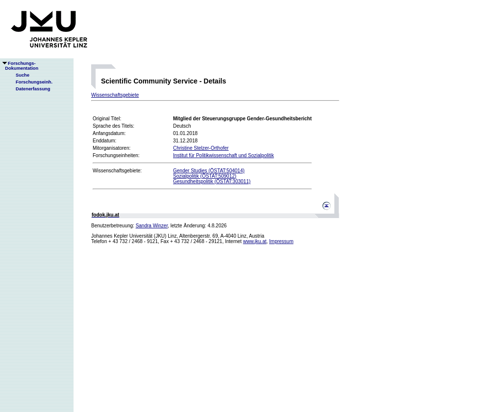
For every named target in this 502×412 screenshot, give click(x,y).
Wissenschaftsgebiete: (117, 170)
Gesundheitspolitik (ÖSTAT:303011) (212, 181)
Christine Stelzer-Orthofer (200, 148)
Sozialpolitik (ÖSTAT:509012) (204, 176)
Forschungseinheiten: (116, 155)
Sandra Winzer (152, 225)
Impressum (281, 241)
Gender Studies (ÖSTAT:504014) (209, 170)
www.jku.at (255, 241)
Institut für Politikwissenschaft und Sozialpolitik (223, 155)
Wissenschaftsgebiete (115, 95)
